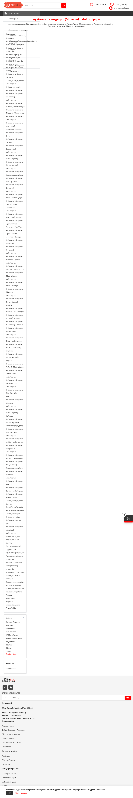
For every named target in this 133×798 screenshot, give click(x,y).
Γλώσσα (9, 595)
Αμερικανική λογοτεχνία (15, 45)
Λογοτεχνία (10, 38)
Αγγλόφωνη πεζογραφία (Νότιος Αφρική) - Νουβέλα (14, 302)
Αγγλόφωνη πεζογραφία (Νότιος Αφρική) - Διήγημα (14, 357)
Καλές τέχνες (10, 598)
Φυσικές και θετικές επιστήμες (13, 577)
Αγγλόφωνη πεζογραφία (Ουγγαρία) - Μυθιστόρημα (14, 250)
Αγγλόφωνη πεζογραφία (14, 90)
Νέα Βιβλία (6, 764)
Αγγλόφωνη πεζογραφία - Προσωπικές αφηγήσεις (15, 173)
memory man (11, 668)
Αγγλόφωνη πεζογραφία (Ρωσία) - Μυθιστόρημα (14, 489)
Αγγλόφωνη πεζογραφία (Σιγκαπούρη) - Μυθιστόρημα (14, 383)
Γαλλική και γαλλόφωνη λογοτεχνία (14, 557)
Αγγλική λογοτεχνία (13, 58)
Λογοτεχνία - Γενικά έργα (15, 572)
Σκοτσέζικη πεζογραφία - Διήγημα (15, 502)
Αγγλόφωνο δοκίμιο (13, 517)
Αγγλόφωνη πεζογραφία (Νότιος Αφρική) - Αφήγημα (14, 412)
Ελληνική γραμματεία (14, 546)
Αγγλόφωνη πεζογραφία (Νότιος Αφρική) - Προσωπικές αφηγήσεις (14, 422)
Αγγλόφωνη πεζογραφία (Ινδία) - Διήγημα (14, 284)
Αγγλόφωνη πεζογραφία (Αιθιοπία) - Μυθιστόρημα (14, 474)
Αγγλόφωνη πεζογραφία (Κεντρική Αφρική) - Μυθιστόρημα (14, 259)
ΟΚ (9, 793)
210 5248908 (100, 4)
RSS (10, 687)
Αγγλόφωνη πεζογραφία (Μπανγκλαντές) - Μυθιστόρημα (14, 276)
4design (9, 648)
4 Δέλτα (9, 645)
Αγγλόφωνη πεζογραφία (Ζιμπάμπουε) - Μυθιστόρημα (14, 373)
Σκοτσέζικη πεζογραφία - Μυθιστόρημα (15, 82)
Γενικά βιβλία (11, 608)
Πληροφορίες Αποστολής (11, 734)
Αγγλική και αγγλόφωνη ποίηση (14, 69)
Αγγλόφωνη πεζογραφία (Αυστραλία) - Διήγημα (14, 215)
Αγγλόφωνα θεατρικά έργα (13, 521)
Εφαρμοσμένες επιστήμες (15, 582)
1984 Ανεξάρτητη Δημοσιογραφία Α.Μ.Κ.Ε (15, 636)
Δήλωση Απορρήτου (9, 738)
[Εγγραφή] (66, 697)
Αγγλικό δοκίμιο (12, 64)
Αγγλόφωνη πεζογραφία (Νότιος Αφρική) (14, 157)
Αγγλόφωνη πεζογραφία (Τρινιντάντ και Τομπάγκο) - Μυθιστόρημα (14, 206)
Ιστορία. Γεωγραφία (13, 605)
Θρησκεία (9, 602)
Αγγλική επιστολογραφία (15, 510)
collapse (23, 34)
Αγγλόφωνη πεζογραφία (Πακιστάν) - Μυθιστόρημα (14, 188)
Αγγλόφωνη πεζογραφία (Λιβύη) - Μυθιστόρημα (14, 440)
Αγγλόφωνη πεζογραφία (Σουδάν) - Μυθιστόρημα (15, 267)
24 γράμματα (10, 642)
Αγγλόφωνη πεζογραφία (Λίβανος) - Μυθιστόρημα (15, 105)
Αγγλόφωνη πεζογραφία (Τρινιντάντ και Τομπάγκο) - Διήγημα (14, 233)
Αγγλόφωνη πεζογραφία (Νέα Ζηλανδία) (14, 180)
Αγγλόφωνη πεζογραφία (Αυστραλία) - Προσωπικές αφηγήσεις (14, 126)
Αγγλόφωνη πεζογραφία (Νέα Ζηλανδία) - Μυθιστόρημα (14, 432)
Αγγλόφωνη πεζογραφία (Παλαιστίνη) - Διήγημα (14, 323)
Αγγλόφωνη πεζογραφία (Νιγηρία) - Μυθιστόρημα (15, 111)
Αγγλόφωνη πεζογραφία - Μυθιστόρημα (15, 118)
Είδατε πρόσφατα (8, 760)
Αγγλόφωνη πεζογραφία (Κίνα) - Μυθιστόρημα (14, 339)
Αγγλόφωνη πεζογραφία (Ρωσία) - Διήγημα (14, 495)
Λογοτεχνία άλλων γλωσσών (12, 541)
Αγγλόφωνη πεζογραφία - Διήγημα (15, 482)
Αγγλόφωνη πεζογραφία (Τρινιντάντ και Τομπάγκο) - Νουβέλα (14, 223)
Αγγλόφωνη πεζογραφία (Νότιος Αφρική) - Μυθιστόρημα (14, 165)
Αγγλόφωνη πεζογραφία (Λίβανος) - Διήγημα (14, 316)
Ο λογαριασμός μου (121, 8)
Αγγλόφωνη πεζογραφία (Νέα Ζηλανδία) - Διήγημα (14, 393)
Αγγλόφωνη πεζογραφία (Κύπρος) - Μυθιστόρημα (15, 456)
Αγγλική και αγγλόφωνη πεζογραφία (14, 75)
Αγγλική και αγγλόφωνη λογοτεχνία (14, 49)
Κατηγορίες (15, 13)
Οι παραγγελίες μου (9, 778)
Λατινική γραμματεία (13, 41)
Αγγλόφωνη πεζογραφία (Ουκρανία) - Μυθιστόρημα (14, 448)
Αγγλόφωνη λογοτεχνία (14, 61)
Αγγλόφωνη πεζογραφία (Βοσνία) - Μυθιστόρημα (15, 310)
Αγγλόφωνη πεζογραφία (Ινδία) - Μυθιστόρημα (14, 196)
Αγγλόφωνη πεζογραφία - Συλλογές (15, 140)
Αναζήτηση (63, 5)
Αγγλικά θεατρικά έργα (14, 54)
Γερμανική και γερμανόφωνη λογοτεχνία (15, 551)
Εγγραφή (128, 698)
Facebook (5, 687)
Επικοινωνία (6, 747)
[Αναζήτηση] (45, 5)
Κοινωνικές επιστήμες (14, 585)
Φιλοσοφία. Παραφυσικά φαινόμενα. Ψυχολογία (15, 590)
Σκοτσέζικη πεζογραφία (14, 507)
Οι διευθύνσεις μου (9, 782)
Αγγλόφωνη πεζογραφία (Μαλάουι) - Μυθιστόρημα (14, 292)
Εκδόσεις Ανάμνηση (13, 622)
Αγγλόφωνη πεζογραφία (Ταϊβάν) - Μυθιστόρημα (15, 365)
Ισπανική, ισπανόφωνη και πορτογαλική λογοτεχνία (14, 565)
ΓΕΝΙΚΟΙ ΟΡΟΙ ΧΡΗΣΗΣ (11, 742)
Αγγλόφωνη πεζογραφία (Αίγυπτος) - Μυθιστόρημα (14, 403)
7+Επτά (9, 651)
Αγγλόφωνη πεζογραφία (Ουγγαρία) (14, 241)
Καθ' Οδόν (10, 625)
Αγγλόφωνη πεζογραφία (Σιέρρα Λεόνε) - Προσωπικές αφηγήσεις (14, 464)
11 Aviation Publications (11, 630)
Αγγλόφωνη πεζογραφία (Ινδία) (14, 134)
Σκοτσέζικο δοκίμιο (13, 514)
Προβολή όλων (11, 654)
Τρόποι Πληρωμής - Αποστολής (13, 730)
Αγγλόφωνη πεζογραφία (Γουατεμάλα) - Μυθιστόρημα (14, 149)
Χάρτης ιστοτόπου (8, 726)
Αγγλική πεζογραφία (13, 87)
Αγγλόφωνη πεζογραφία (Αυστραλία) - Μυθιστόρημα (14, 96)
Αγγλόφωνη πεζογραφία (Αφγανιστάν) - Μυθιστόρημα (14, 331)
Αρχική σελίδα (24, 24)
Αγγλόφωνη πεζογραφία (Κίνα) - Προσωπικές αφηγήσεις (14, 347)
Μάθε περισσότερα (22, 793)
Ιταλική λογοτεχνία (13, 536)
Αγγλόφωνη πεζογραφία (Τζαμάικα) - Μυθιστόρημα (14, 530)
